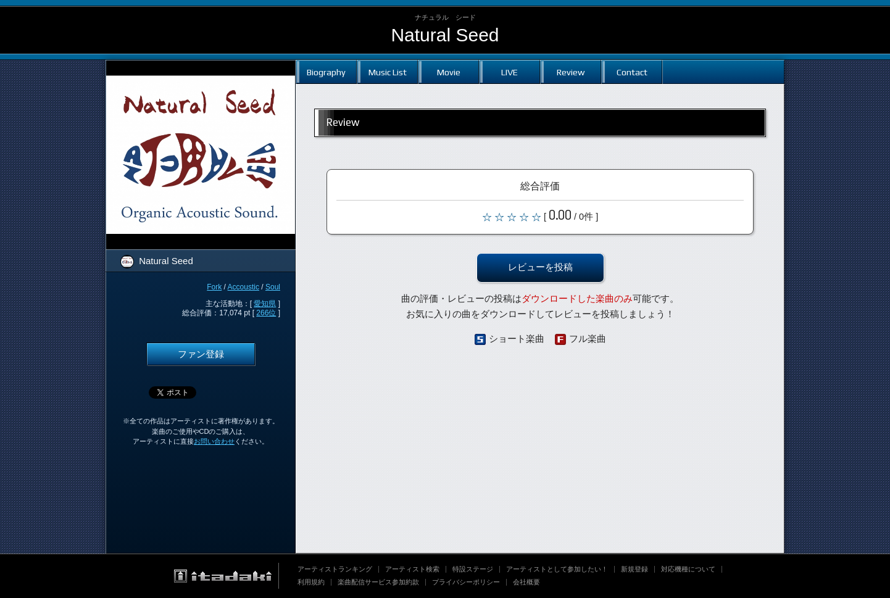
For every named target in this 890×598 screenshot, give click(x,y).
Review (570, 72)
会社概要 (526, 582)
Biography (326, 72)
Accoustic (243, 287)
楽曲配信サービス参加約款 (378, 582)
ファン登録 (201, 354)
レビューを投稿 (540, 267)
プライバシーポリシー (466, 582)
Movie (448, 72)
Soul (272, 287)
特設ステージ (472, 569)
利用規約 (311, 582)
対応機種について (688, 569)
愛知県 (265, 303)
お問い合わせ (214, 441)
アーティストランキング (334, 569)
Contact (632, 72)
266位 (266, 313)
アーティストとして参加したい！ (557, 569)
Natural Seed (445, 35)
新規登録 (634, 569)
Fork (214, 287)
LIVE (509, 72)
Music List (387, 72)
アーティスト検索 (412, 569)
